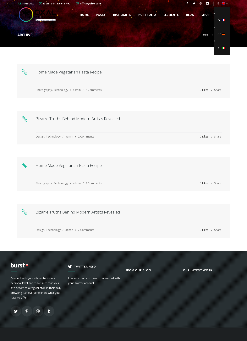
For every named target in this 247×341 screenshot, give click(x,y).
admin (77, 90)
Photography (44, 90)
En (221, 3)
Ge (221, 34)
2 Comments (93, 90)
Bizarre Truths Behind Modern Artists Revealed (78, 118)
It (221, 48)
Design (40, 136)
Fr (221, 20)
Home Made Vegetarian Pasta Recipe (69, 72)
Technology (60, 90)
